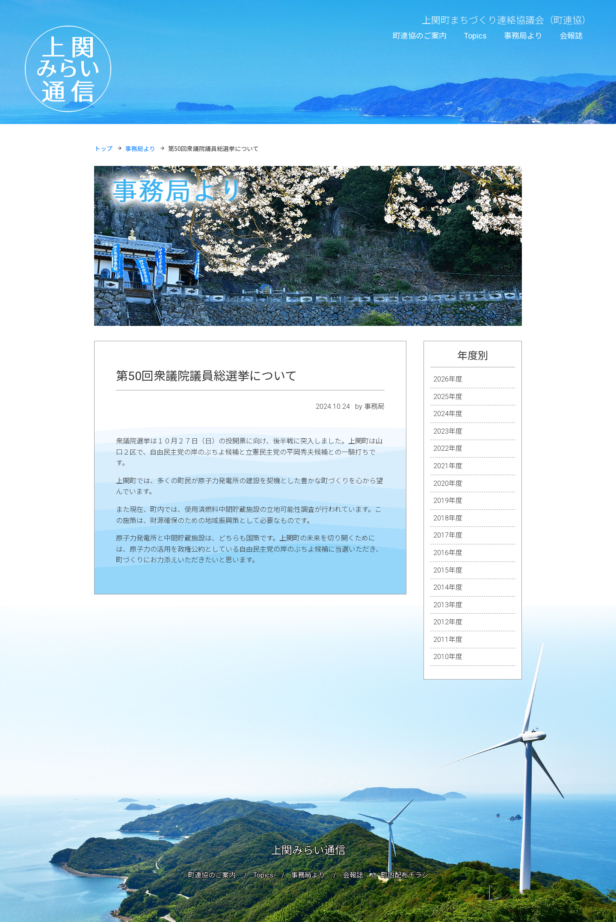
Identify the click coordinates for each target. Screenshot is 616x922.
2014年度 (447, 587)
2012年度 (447, 622)
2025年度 (447, 397)
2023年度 (447, 431)
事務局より (523, 35)
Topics (475, 35)
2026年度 (447, 379)
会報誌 (571, 35)
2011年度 (447, 639)
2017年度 (447, 535)
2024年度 (447, 414)
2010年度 (447, 657)
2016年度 (447, 553)
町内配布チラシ (405, 875)
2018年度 (447, 518)
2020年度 (447, 483)
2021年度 (447, 466)
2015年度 (447, 570)
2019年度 (447, 500)
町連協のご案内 (420, 35)
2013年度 (447, 605)
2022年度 (447, 448)
